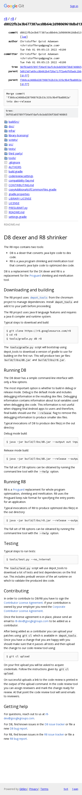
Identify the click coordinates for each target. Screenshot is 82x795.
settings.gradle (18, 217)
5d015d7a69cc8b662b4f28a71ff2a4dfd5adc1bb (50, 71)
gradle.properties (19, 194)
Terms (44, 789)
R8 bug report (18, 738)
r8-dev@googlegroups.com (32, 621)
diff (25, 75)
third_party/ (16, 153)
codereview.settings (21, 176)
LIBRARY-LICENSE (20, 198)
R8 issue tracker (54, 734)
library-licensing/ (19, 135)
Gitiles (23, 789)
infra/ (12, 131)
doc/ (11, 126)
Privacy (33, 789)
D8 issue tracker (55, 724)
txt (66, 789)
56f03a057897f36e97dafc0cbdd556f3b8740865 (50, 67)
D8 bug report (18, 728)
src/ (11, 144)
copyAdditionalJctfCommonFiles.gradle (32, 189)
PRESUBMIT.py (18, 208)
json (75, 789)
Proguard (35, 275)
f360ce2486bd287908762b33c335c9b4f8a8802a (50, 80)
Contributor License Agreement (23, 602)
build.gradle (16, 171)
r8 (5, 18)
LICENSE (14, 203)
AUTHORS (15, 167)
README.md (16, 212)
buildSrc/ (14, 122)
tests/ (12, 149)
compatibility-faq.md (21, 180)
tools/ (12, 158)
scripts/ (13, 140)
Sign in (74, 6)
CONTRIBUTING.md (21, 185)
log (24, 36)
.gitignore (14, 162)
